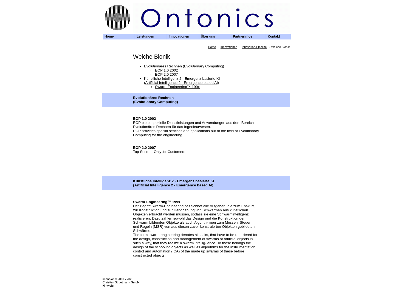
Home (212, 47)
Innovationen (229, 47)
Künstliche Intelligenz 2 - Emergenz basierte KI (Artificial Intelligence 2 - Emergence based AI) (182, 80)
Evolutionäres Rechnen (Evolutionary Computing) (184, 66)
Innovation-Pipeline (254, 47)
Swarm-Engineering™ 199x (177, 87)
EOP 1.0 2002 (166, 70)
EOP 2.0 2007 (166, 74)
